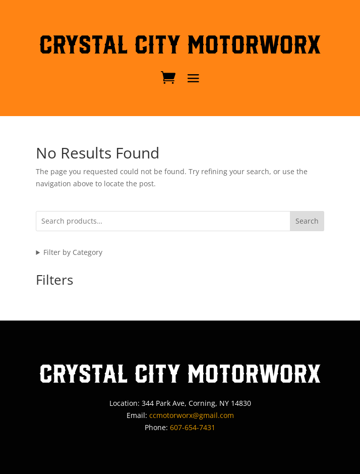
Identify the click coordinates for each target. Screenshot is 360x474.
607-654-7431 (192, 427)
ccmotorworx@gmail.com (191, 415)
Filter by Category (72, 252)
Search (307, 221)
